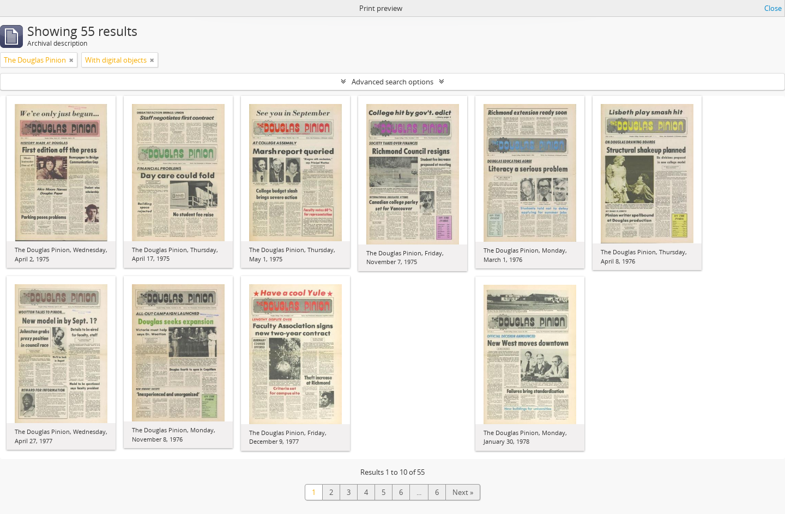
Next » (462, 492)
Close (773, 8)
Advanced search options (392, 82)
